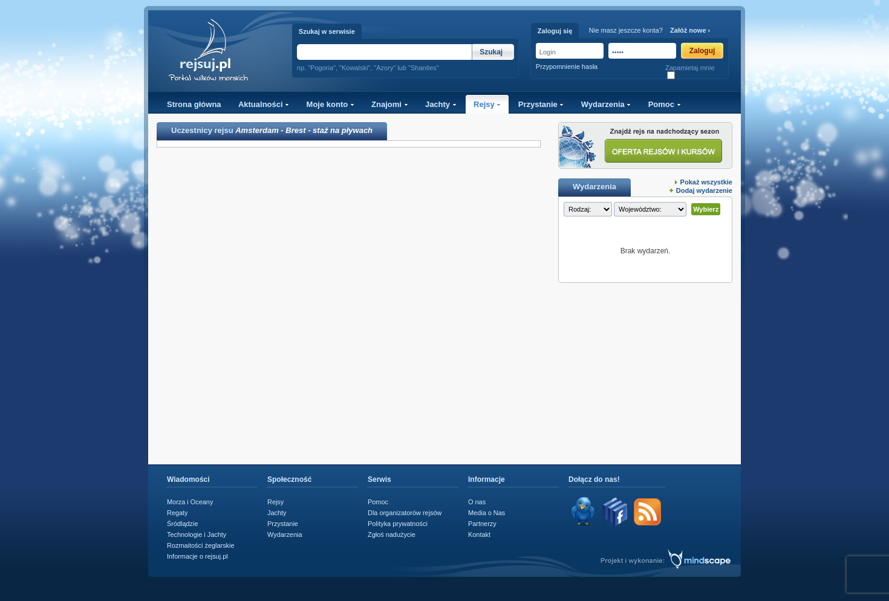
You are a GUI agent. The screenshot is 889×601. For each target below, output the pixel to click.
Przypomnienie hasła (567, 66)
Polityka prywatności (398, 523)
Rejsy (487, 104)
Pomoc (664, 104)
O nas (477, 501)
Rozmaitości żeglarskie (201, 545)
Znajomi (389, 104)
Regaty (177, 512)
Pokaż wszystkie (706, 182)
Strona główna (194, 104)
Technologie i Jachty (196, 534)
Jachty (441, 104)
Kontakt (479, 534)
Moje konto (330, 104)
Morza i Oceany (190, 501)
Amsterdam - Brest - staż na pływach (304, 130)
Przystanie (541, 104)
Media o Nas (486, 512)
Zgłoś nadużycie (391, 534)
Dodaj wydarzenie (704, 190)
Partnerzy (482, 523)
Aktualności (263, 104)
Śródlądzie (182, 523)
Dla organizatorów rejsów (404, 512)
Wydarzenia (606, 104)
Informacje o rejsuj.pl (197, 556)
